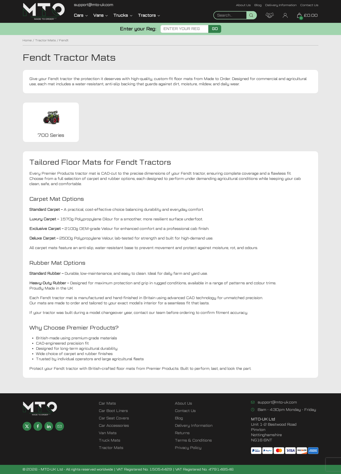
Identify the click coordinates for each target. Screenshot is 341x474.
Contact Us (309, 5)
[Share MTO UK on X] (27, 426)
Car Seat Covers (114, 418)
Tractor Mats (45, 40)
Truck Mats (109, 440)
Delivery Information (281, 5)
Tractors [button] (149, 15)
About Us (243, 5)
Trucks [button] (122, 15)
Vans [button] (100, 15)
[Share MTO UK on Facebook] (37, 426)
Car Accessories (114, 426)
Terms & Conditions (193, 440)
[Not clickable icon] (235, 15)
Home (27, 40)
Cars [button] (81, 15)
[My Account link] (285, 15)
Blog (258, 5)
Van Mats (108, 433)
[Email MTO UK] (93, 5)
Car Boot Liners (113, 411)
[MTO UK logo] (44, 11)
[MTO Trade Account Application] (270, 15)
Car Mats (107, 403)
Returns (182, 433)
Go (215, 29)
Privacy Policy (188, 448)
